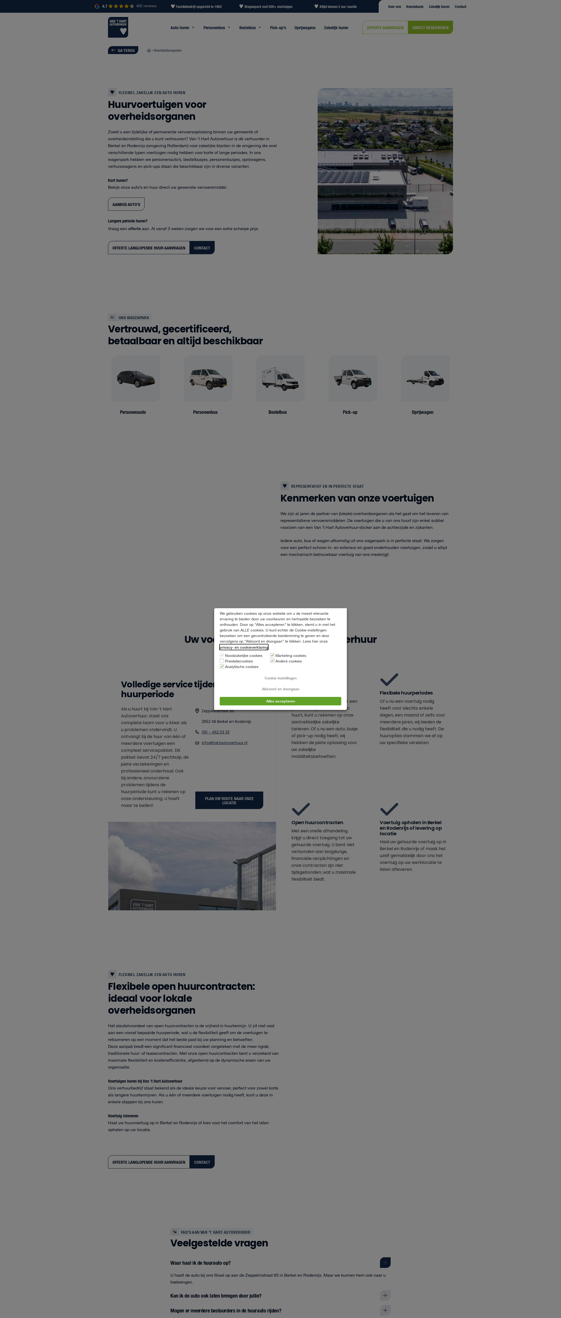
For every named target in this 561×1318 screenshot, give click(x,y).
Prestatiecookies (239, 661)
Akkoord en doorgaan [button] (280, 688)
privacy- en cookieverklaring (244, 647)
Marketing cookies (290, 656)
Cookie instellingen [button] (281, 677)
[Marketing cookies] (272, 655)
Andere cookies (288, 661)
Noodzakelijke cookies (243, 656)
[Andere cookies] (272, 661)
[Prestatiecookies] (222, 661)
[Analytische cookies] (222, 666)
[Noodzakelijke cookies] (222, 655)
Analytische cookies (241, 667)
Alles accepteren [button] (280, 701)
